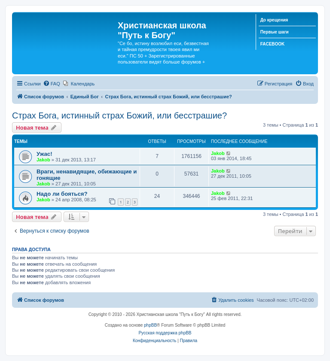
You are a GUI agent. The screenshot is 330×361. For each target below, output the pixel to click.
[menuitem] (51, 84)
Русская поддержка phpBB (164, 333)
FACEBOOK (272, 44)
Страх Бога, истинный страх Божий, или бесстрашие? (119, 115)
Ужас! (44, 154)
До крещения (274, 20)
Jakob (43, 159)
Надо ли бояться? (62, 194)
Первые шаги (274, 32)
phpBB (150, 325)
